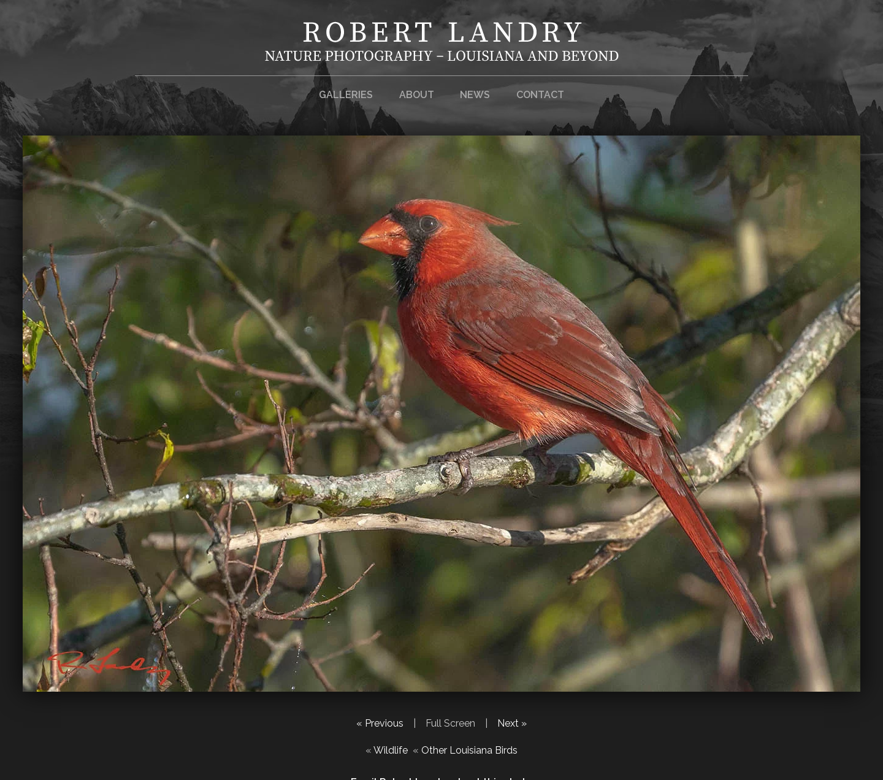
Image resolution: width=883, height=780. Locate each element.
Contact (540, 95)
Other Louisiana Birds (469, 750)
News (475, 95)
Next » (512, 723)
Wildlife (390, 750)
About (416, 95)
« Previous (379, 723)
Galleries (346, 95)
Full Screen (450, 723)
